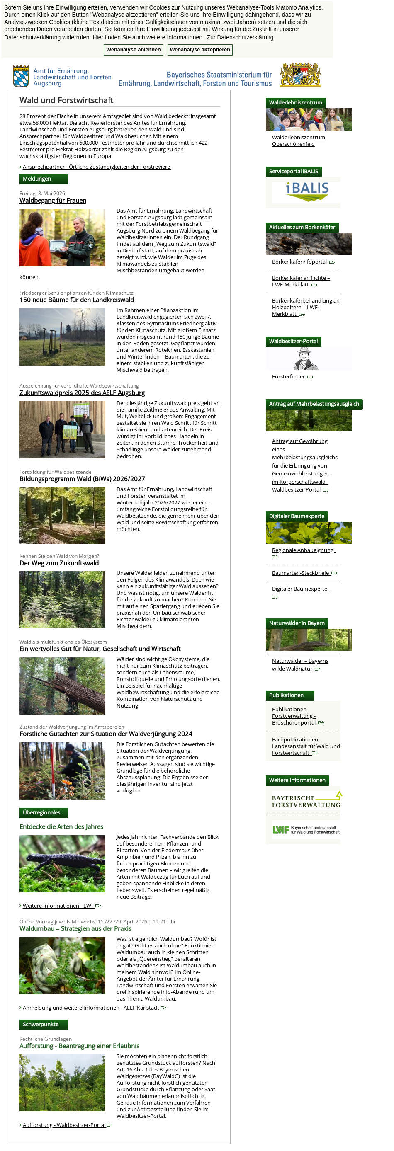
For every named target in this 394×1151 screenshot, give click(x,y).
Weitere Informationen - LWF (62, 905)
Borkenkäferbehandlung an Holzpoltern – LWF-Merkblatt (306, 307)
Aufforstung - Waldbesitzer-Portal (67, 1125)
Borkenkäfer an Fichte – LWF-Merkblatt (301, 281)
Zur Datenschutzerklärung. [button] (241, 37)
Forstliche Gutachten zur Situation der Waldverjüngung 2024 (105, 733)
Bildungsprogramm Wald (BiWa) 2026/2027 (82, 479)
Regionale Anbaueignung (304, 552)
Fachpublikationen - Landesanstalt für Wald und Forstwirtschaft (306, 746)
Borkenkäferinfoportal (303, 261)
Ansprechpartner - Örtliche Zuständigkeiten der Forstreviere (97, 166)
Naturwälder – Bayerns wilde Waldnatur (300, 665)
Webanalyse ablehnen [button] (133, 50)
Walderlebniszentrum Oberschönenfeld (298, 140)
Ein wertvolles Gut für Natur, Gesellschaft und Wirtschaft (99, 649)
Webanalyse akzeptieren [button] (200, 50)
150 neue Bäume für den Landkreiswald (76, 300)
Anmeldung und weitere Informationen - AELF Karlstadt (94, 1007)
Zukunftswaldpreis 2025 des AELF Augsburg (82, 392)
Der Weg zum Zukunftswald (59, 563)
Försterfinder (292, 376)
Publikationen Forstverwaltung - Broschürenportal (298, 715)
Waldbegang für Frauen (52, 200)
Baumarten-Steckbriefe (304, 573)
